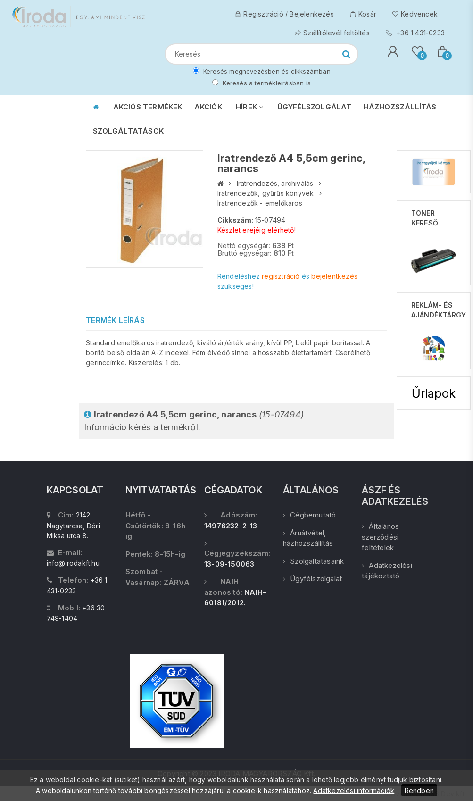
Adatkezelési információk (353, 790)
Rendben (419, 790)
